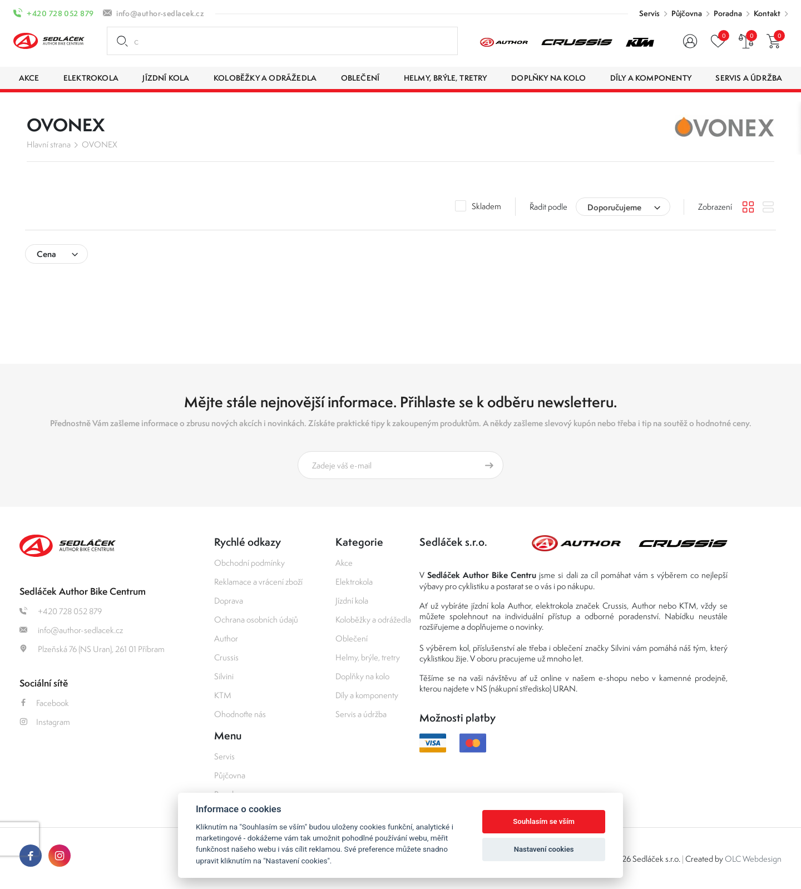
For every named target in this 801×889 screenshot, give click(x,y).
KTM (222, 695)
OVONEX (99, 144)
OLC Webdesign (753, 858)
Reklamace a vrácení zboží (258, 581)
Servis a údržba (361, 714)
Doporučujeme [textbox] (614, 207)
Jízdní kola (351, 600)
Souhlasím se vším (544, 821)
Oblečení (351, 638)
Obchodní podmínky (249, 562)
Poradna (728, 13)
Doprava (228, 600)
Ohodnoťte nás (240, 714)
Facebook (44, 703)
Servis (649, 13)
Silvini (224, 676)
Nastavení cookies (544, 849)
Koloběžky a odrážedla (373, 619)
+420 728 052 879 (60, 13)
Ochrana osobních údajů (256, 619)
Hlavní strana (49, 144)
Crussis (226, 657)
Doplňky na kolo (362, 676)
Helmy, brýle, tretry (367, 657)
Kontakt (767, 13)
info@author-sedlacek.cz (160, 13)
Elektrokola (354, 581)
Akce (344, 562)
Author (226, 638)
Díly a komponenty (366, 695)
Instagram (44, 722)
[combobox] (623, 206)
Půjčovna (686, 13)
